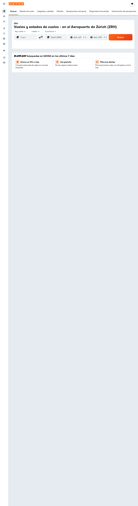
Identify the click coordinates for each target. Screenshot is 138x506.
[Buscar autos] (4, 21)
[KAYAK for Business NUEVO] (4, 43)
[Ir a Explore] (4, 28)
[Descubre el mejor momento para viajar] (4, 38)
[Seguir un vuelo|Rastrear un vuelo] (4, 33)
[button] (4, 3)
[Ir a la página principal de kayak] (16, 3)
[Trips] (4, 50)
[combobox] (50, 31)
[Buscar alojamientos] (4, 16)
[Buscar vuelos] (4, 11)
